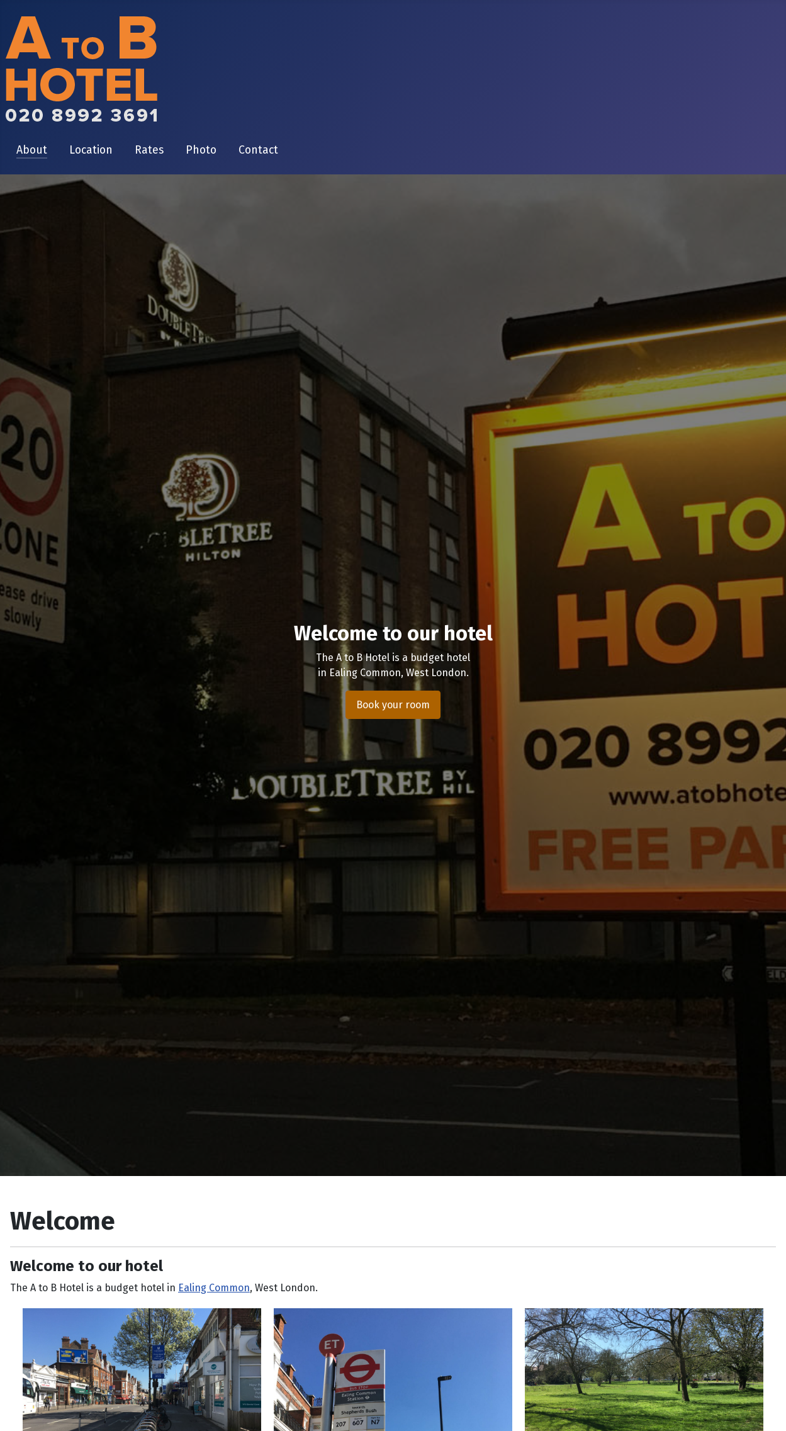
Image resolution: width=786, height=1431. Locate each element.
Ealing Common (214, 1288)
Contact (258, 150)
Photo (201, 150)
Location (91, 150)
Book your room (393, 705)
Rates (149, 150)
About (31, 150)
